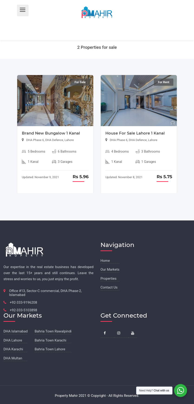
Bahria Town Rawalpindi (53, 331)
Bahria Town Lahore (50, 349)
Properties (108, 278)
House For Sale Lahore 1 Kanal (135, 133)
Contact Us (109, 287)
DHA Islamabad (15, 331)
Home (105, 261)
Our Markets (110, 269)
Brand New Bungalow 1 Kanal (51, 133)
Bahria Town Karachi (50, 340)
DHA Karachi (13, 349)
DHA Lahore (12, 340)
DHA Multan (12, 358)
